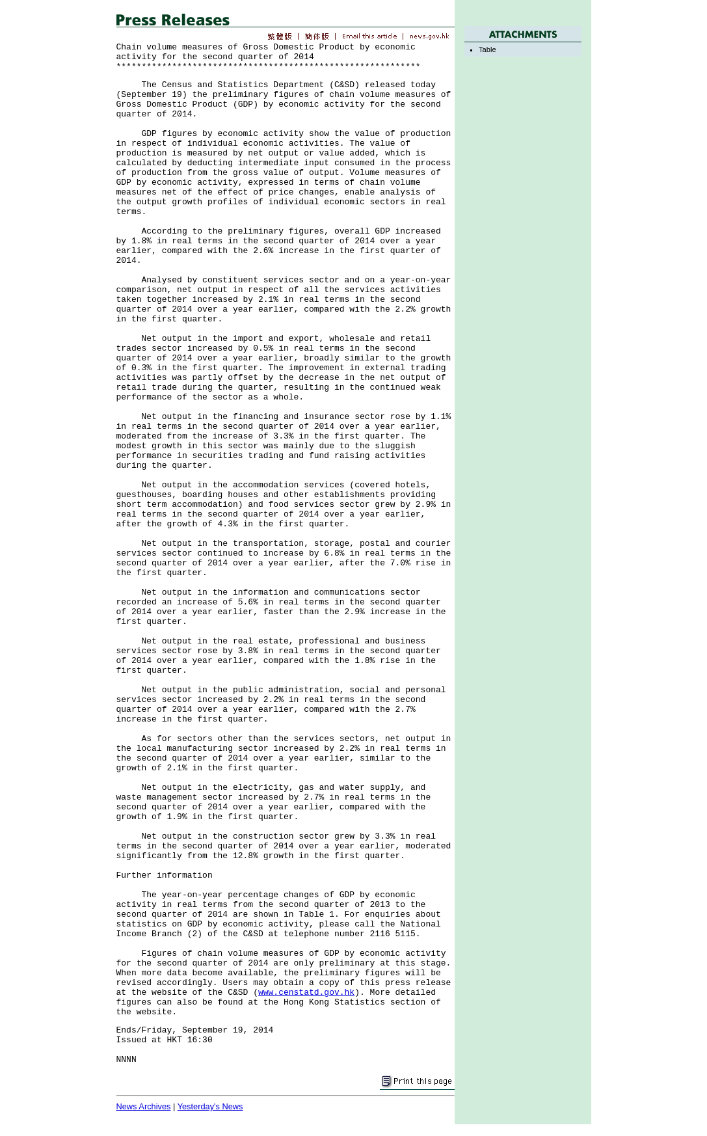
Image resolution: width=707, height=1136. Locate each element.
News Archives (143, 1106)
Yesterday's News (210, 1106)
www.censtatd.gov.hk (306, 992)
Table (487, 49)
